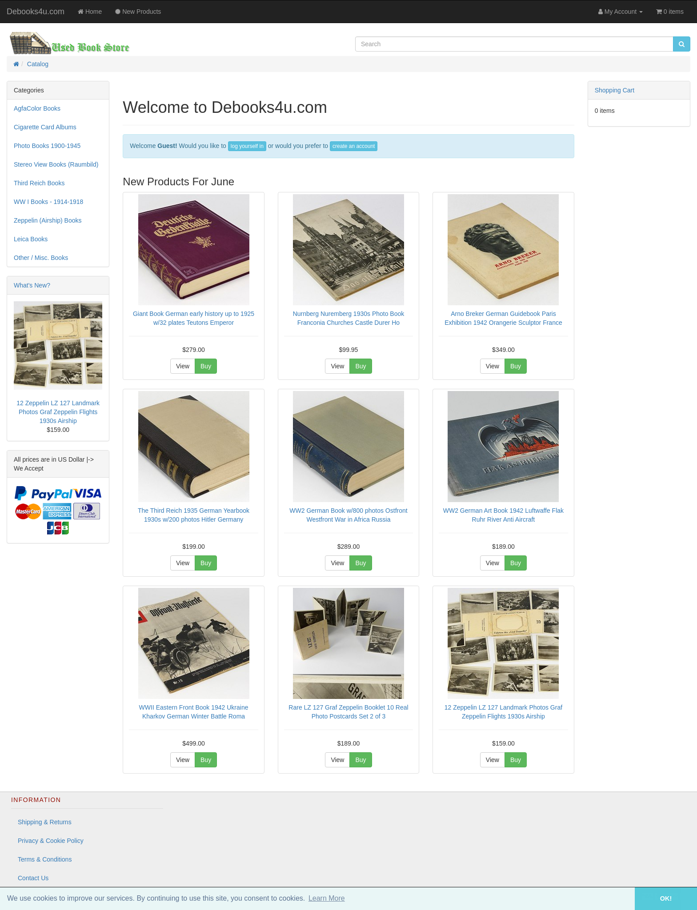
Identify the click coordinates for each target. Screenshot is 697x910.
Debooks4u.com (35, 11)
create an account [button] (353, 146)
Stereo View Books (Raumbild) (56, 164)
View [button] (182, 366)
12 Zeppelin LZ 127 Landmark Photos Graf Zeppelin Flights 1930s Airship (58, 411)
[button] (622, 899)
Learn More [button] (326, 898)
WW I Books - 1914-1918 (48, 201)
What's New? (32, 285)
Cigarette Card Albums (45, 127)
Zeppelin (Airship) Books (48, 220)
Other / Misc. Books (41, 257)
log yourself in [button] (247, 146)
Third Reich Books (39, 183)
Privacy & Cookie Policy (51, 840)
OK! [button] (666, 898)
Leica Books (31, 239)
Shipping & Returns (45, 822)
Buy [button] (205, 366)
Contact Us (33, 878)
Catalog (37, 64)
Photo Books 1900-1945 (47, 145)
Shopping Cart (615, 90)
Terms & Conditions (45, 859)
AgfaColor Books (37, 108)
